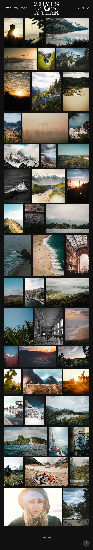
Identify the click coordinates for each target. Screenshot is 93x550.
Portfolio (7, 8)
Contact (24, 8)
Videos (16, 8)
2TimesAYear (46, 538)
